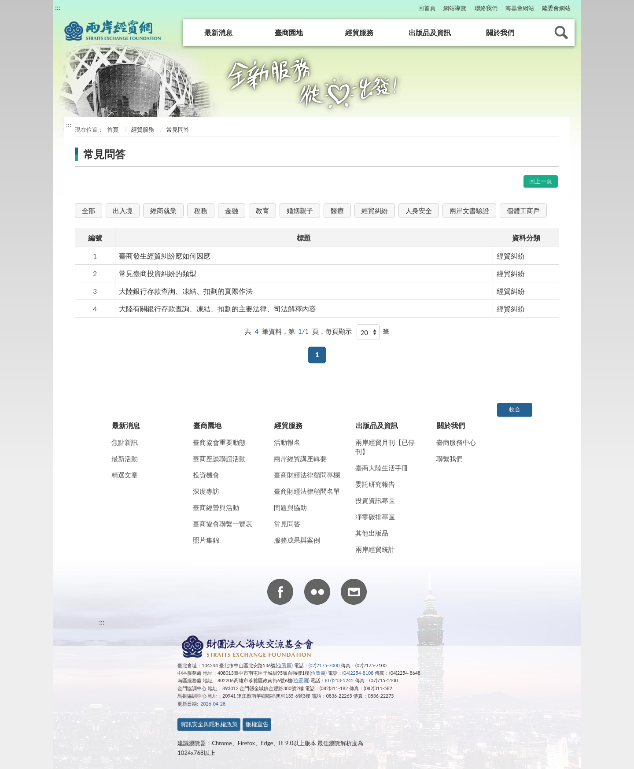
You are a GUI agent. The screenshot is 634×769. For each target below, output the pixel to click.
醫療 (337, 210)
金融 (231, 210)
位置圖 (284, 665)
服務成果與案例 (297, 540)
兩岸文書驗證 (469, 210)
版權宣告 (257, 724)
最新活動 (124, 458)
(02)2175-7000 (324, 665)
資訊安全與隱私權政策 (209, 724)
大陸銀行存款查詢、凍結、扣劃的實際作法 (186, 291)
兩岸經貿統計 (375, 549)
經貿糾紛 (374, 210)
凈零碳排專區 (375, 517)
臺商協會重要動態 (219, 442)
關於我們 (500, 32)
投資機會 (206, 475)
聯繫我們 (449, 458)
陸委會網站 (556, 7)
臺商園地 (289, 32)
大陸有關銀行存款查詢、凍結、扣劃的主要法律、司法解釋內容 (217, 308)
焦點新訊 (124, 442)
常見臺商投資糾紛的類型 (157, 273)
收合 (514, 409)
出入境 (123, 210)
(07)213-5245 (339, 680)
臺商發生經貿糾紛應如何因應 (164, 255)
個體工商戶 (523, 210)
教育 (262, 210)
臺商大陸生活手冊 (381, 468)
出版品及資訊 (430, 32)
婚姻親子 (300, 210)
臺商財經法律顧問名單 (307, 491)
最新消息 (218, 32)
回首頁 (426, 7)
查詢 (561, 32)
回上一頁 (540, 181)
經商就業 (163, 210)
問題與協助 (290, 507)
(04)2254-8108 (358, 673)
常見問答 (287, 524)
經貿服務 (359, 32)
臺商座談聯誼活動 (219, 458)
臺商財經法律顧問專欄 (307, 475)
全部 (88, 210)
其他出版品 (371, 533)
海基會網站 (519, 7)
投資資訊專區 (375, 500)
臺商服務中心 (456, 442)
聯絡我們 (486, 7)
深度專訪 (206, 491)
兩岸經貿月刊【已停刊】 (385, 446)
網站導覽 (454, 7)
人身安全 (418, 210)
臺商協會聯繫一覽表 (222, 524)
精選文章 (124, 475)
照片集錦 (206, 540)
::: (57, 7)
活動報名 (287, 442)
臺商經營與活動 (216, 507)
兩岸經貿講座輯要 (300, 458)
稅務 (200, 210)
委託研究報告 (375, 484)
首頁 (112, 129)
